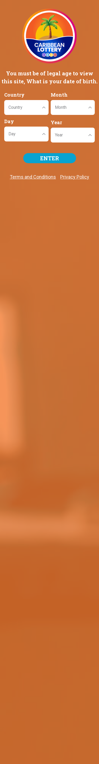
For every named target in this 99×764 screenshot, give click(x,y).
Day (9, 121)
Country (14, 95)
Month (59, 95)
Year (56, 122)
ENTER (49, 158)
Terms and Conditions (33, 177)
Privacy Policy (74, 177)
